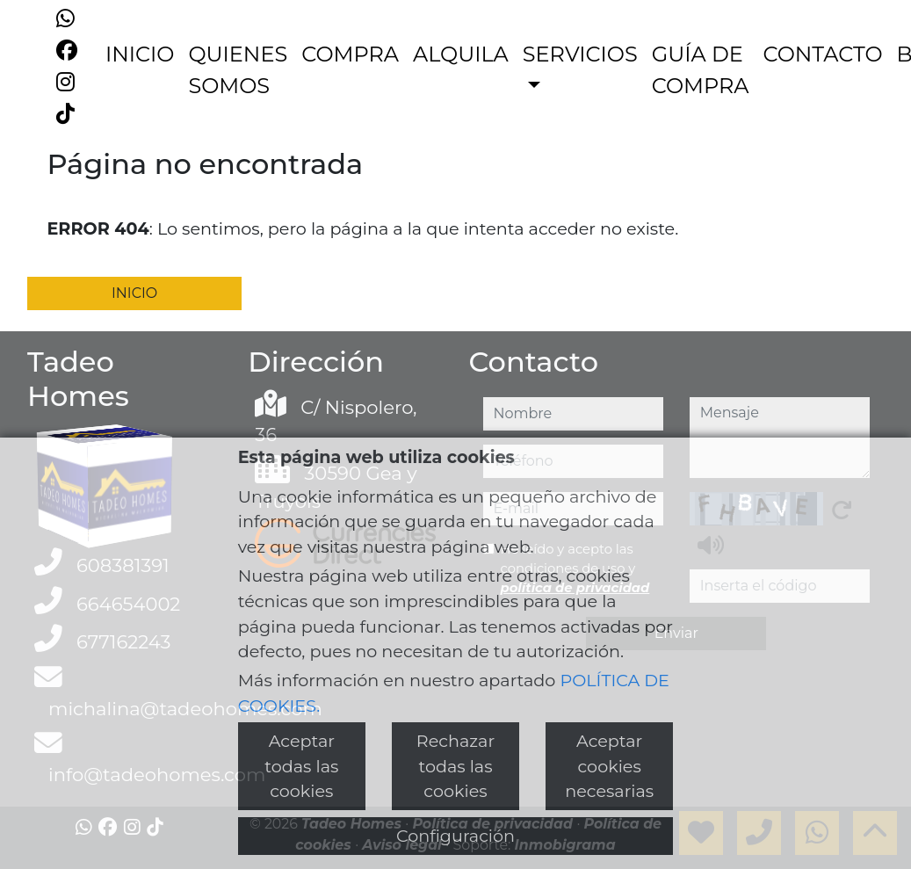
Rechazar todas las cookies (455, 766)
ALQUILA (461, 54)
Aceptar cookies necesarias (609, 766)
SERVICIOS (580, 54)
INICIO (139, 54)
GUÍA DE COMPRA (700, 69)
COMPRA (350, 54)
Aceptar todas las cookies (301, 766)
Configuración (455, 835)
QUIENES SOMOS (237, 69)
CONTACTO (823, 54)
